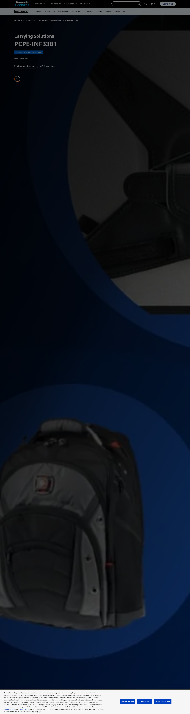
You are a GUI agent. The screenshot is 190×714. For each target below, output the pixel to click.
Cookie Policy (9, 709)
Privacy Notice (24, 709)
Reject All (145, 701)
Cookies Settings (127, 701)
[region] (95, 701)
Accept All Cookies (163, 701)
